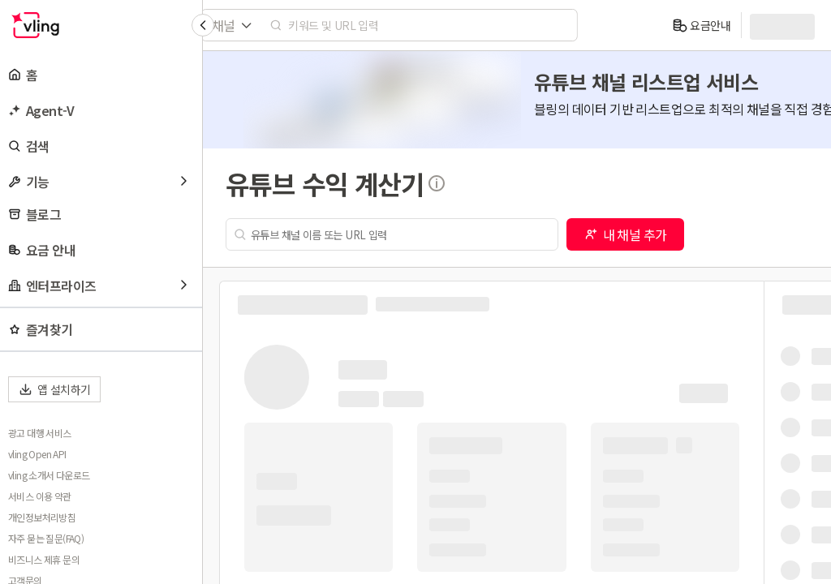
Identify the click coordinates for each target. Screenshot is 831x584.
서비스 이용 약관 (39, 496)
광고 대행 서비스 (39, 433)
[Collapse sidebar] (203, 25)
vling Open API (37, 454)
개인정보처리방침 (41, 517)
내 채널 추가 (625, 234)
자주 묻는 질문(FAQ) (46, 538)
